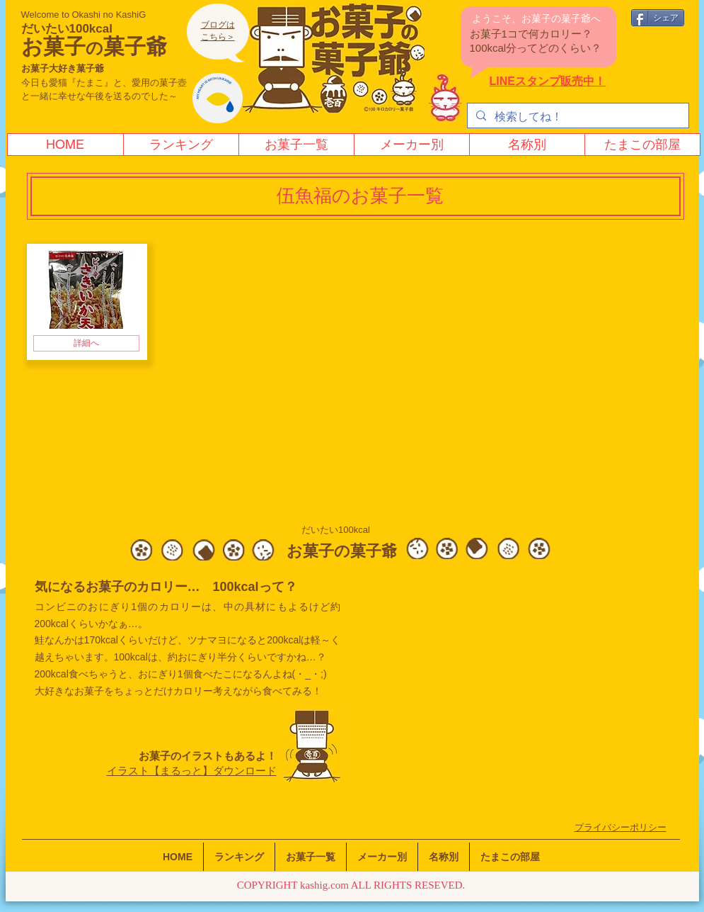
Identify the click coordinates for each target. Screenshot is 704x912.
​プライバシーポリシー (621, 827)
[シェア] (657, 17)
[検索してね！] (577, 116)
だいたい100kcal (66, 28)
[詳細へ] (86, 343)
